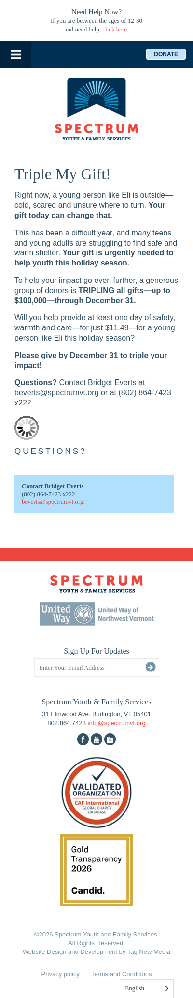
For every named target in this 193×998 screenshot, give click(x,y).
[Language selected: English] (147, 988)
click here (114, 29)
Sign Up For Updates (96, 651)
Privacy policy (60, 974)
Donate (166, 54)
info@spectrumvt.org (117, 723)
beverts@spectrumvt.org (52, 501)
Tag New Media (149, 951)
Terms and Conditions (121, 974)
